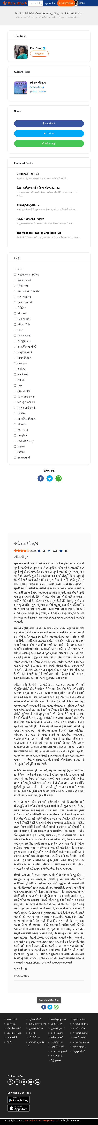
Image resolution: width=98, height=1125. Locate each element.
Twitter (49, 133)
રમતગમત (22, 429)
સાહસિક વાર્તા (24, 352)
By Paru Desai (37, 87)
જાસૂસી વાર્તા (24, 341)
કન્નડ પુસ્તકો (57, 1056)
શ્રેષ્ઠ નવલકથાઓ (37, 1024)
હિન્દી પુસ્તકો (57, 1024)
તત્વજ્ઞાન (22, 363)
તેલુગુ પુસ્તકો (57, 1042)
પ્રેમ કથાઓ (23, 335)
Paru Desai (37, 48)
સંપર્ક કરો (11, 1024)
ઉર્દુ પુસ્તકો (56, 1060)
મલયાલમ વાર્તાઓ (81, 1042)
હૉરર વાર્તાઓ (24, 391)
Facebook (49, 123)
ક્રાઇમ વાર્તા (23, 457)
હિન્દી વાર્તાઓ (79, 1019)
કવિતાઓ (22, 313)
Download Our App (49, 1000)
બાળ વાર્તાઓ (24, 296)
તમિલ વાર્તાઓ (79, 1046)
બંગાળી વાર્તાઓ (80, 1037)
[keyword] (35, 3)
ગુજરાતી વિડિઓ (36, 1028)
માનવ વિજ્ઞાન (24, 357)
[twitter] (24, 1082)
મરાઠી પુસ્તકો (57, 1033)
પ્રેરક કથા (23, 285)
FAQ (9, 1042)
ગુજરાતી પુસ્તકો (58, 1028)
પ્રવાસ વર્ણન (24, 319)
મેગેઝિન (21, 307)
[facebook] (10, 1082)
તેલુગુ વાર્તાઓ (79, 1051)
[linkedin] (37, 1082)
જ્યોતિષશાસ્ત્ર (25, 441)
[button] (40, 3)
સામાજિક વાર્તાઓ (26, 346)
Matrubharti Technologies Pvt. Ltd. (42, 1120)
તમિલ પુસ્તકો (57, 1037)
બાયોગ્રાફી (23, 374)
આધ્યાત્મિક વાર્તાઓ (28, 274)
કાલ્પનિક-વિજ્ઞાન (26, 418)
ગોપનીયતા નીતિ (14, 1028)
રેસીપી (20, 380)
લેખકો (32, 1033)
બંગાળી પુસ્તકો (57, 1046)
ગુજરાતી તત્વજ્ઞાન (38, 91)
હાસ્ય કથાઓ (24, 302)
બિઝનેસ (22, 424)
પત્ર (19, 385)
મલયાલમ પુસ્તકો (59, 1051)
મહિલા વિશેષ (24, 324)
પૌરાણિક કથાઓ (26, 402)
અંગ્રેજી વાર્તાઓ (80, 1033)
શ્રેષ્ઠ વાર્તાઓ (35, 1019)
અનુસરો (39, 53)
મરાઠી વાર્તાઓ (79, 1028)
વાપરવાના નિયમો (15, 1033)
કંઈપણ (21, 452)
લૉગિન (81, 3)
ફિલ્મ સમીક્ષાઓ (25, 396)
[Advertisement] (49, 510)
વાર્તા (19, 269)
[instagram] (17, 1082)
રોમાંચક (21, 413)
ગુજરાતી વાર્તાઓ (80, 1024)
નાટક (20, 330)
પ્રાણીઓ (22, 435)
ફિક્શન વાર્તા (24, 280)
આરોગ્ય (21, 368)
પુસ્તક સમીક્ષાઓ (26, 407)
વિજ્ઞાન (21, 446)
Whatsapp (49, 143)
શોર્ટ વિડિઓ (34, 1037)
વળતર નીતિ (12, 1037)
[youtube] (31, 1082)
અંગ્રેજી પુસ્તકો (58, 1019)
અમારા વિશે (12, 1019)
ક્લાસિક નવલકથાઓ (28, 291)
